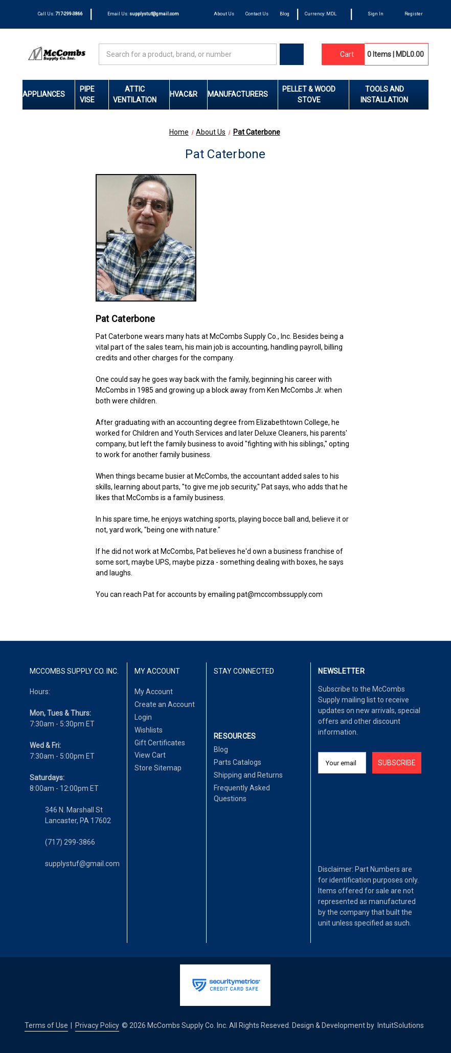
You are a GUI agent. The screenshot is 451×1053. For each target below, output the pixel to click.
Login (143, 717)
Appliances (48, 94)
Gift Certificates (159, 743)
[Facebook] (219, 698)
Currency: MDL (324, 13)
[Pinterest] (269, 698)
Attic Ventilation (141, 94)
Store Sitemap (158, 768)
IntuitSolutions (400, 1025)
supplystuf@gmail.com (82, 863)
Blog (284, 13)
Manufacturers (243, 94)
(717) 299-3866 (70, 842)
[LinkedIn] (236, 698)
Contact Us (256, 13)
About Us (224, 13)
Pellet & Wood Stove (315, 94)
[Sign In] (371, 15)
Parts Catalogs (237, 762)
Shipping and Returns (248, 775)
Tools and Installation (394, 94)
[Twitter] (253, 698)
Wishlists (148, 730)
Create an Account (164, 704)
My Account (153, 691)
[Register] (409, 15)
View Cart (150, 755)
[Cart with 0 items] (343, 54)
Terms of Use (46, 1025)
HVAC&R (188, 94)
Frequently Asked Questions (242, 793)
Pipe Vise (94, 94)
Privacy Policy (97, 1025)
